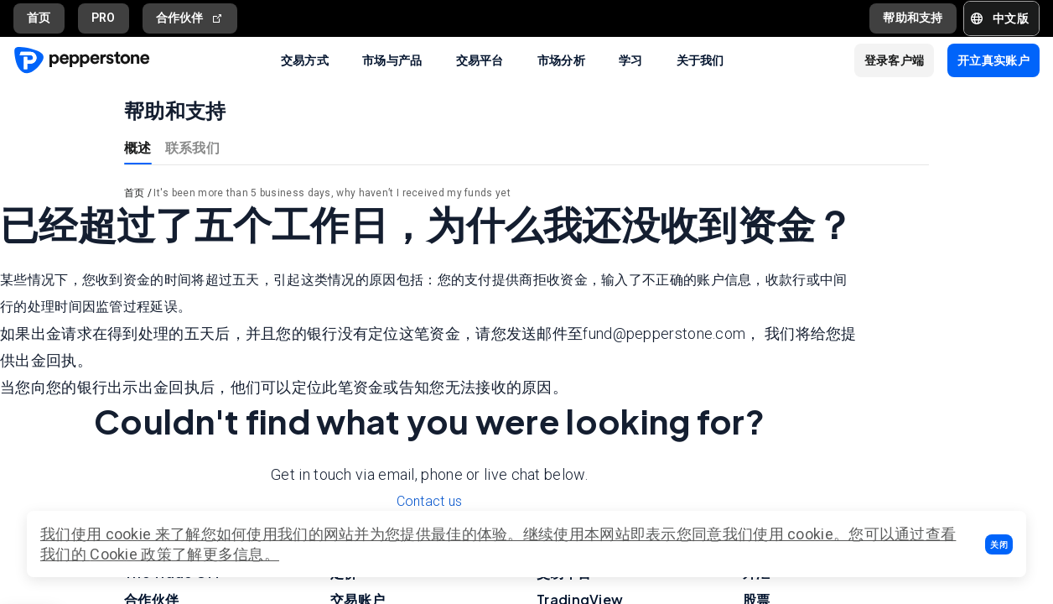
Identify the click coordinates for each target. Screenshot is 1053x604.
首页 (39, 17)
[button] (999, 544)
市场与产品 (392, 59)
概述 (138, 147)
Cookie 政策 (131, 554)
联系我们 (192, 147)
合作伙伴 (190, 18)
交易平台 (480, 59)
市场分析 (561, 59)
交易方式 (305, 59)
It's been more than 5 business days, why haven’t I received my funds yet (332, 193)
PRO (103, 17)
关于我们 (700, 59)
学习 (631, 59)
